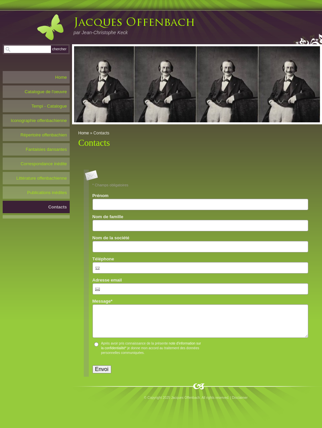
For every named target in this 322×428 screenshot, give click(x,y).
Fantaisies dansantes (46, 149)
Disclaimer (240, 398)
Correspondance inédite (43, 163)
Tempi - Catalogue (49, 106)
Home (83, 133)
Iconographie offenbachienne (39, 120)
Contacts (57, 206)
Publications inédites (47, 192)
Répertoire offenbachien (43, 134)
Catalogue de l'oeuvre (45, 91)
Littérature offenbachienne (41, 178)
